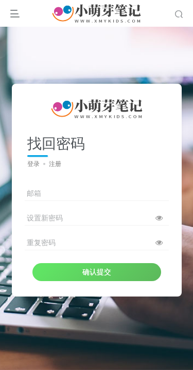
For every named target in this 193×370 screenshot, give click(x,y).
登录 (33, 164)
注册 (55, 164)
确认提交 (96, 272)
